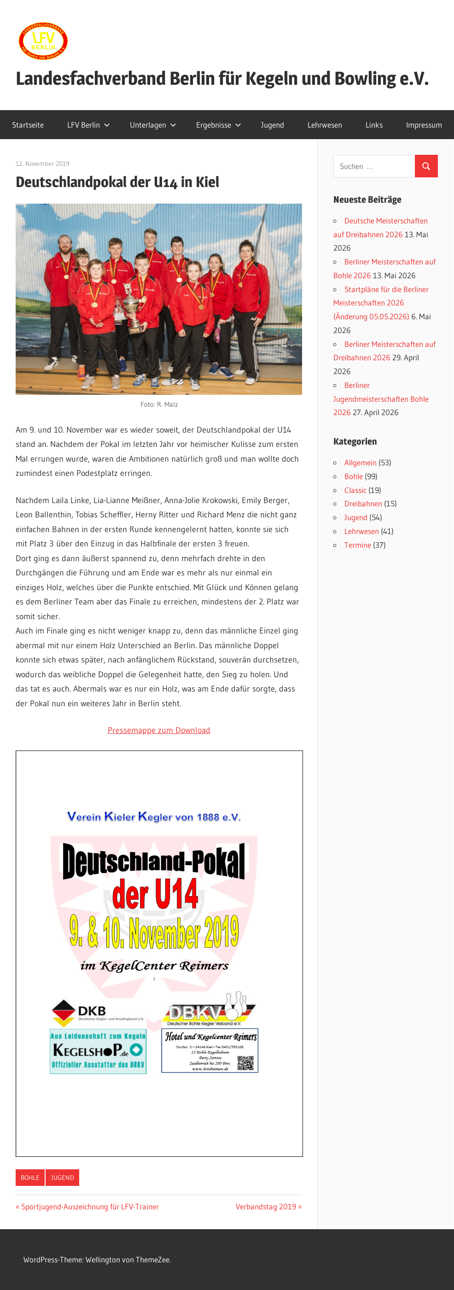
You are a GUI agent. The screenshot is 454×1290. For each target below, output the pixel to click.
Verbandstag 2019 (266, 1206)
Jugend (272, 124)
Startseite (28, 124)
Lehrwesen (325, 124)
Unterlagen (153, 124)
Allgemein (360, 462)
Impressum (424, 124)
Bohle (30, 1177)
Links (374, 124)
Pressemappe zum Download (159, 730)
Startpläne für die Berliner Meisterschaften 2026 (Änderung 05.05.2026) (381, 303)
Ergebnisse (218, 124)
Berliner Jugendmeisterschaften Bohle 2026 (381, 398)
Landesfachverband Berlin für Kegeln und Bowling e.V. (222, 78)
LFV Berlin (88, 124)
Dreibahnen (363, 503)
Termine (357, 545)
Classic (355, 490)
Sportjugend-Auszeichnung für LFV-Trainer (90, 1206)
